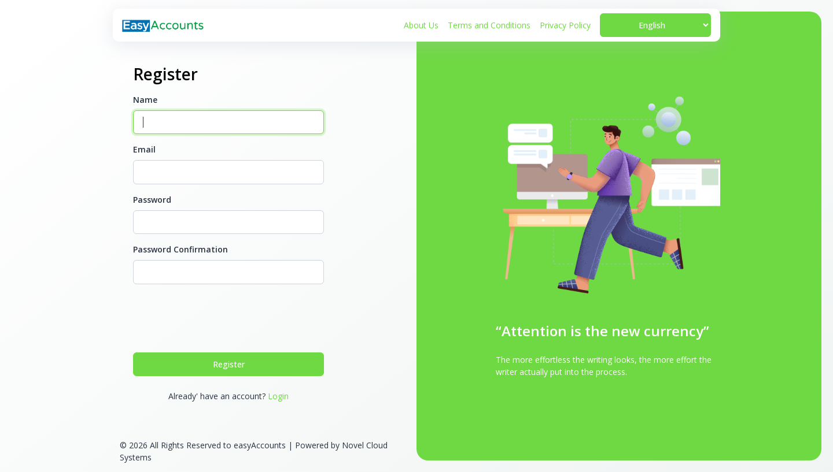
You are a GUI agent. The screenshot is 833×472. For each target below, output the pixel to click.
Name (145, 99)
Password (152, 199)
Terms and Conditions (489, 25)
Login (278, 396)
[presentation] (221, 316)
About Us (421, 25)
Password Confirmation (180, 249)
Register (229, 364)
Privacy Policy (565, 25)
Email (144, 149)
